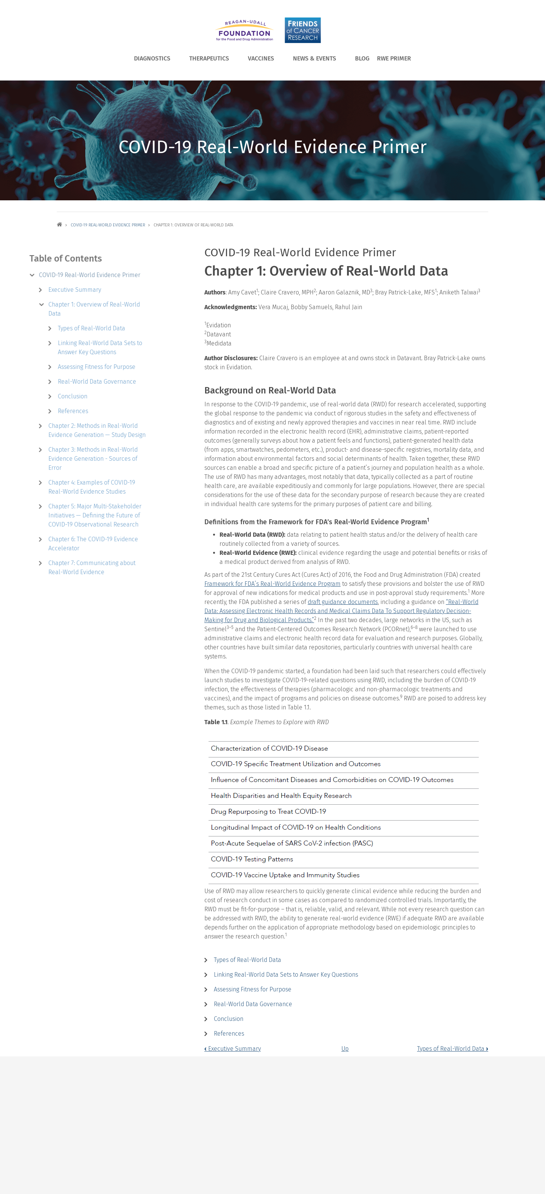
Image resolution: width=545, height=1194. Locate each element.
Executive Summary (232, 1048)
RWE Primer (394, 58)
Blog (362, 58)
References (229, 1033)
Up (345, 1048)
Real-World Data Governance (253, 1004)
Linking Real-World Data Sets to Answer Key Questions (286, 974)
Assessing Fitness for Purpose (252, 989)
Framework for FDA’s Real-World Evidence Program (272, 583)
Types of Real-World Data (247, 959)
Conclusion (228, 1018)
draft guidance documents (343, 602)
